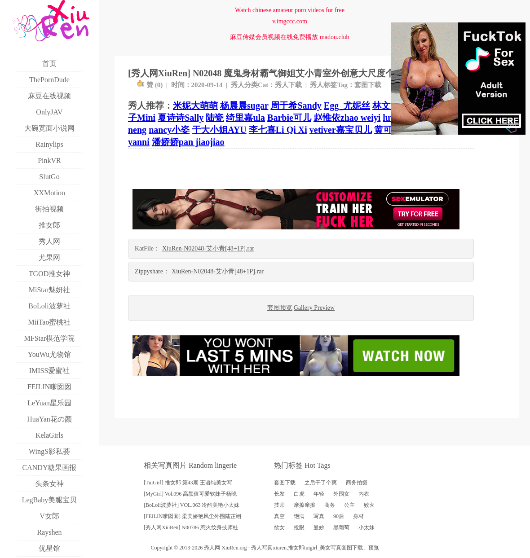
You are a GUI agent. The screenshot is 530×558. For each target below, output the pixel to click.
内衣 (363, 494)
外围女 (341, 494)
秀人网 (212, 548)
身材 (358, 516)
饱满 (299, 516)
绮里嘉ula (245, 118)
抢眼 (299, 527)
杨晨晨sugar (244, 105)
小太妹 (366, 527)
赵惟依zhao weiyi (347, 118)
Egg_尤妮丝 (347, 105)
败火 (369, 505)
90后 (338, 516)
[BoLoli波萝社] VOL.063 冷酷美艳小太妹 (191, 505)
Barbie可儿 (289, 118)
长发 (279, 494)
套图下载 (367, 84)
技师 (279, 505)
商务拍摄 (356, 482)
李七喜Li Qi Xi (278, 130)
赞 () (150, 84)
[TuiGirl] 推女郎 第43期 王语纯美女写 (188, 482)
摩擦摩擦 (304, 505)
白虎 (299, 494)
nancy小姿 (169, 130)
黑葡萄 (341, 527)
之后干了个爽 (321, 482)
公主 (349, 505)
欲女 (279, 527)
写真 (319, 516)
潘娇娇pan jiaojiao (188, 142)
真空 (279, 516)
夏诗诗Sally (180, 118)
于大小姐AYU (219, 130)
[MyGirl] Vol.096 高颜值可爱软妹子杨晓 (190, 494)
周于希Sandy (295, 105)
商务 (329, 505)
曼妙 (319, 527)
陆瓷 (215, 118)
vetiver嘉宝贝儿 (340, 130)
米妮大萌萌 (195, 105)
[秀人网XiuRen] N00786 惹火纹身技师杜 (191, 527)
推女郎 (296, 548)
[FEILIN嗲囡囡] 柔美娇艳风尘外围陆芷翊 (192, 516)
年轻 (319, 494)
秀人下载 (288, 84)
